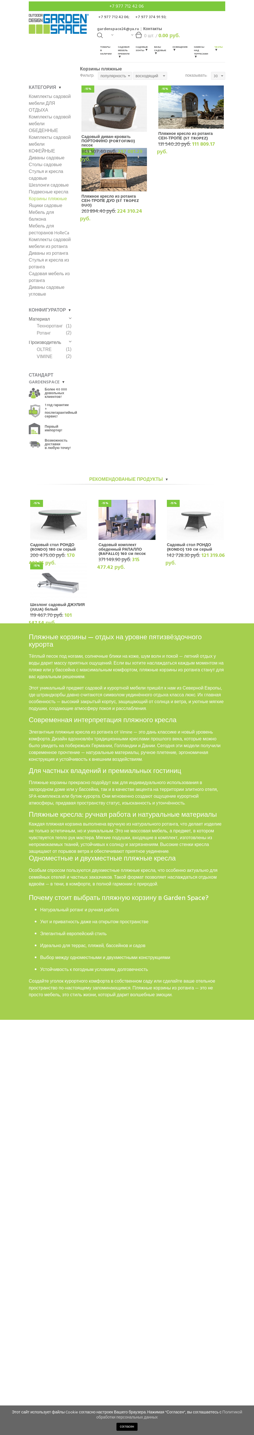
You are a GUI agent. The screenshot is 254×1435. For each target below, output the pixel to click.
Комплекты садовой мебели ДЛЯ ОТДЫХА (50, 103)
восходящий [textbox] (147, 76)
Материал (50, 319)
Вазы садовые (160, 50)
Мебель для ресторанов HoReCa (49, 229)
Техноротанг (50, 325)
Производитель (50, 342)
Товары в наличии (106, 50)
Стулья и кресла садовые (46, 175)
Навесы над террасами (201, 51)
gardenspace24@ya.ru (118, 29)
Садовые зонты (142, 48)
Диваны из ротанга (48, 253)
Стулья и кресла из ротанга (49, 263)
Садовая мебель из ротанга (49, 277)
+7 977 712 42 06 (127, 6)
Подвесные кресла (48, 192)
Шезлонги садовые (49, 185)
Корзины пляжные (48, 198)
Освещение (180, 48)
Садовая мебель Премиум (123, 51)
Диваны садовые (46, 158)
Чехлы (218, 48)
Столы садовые (45, 164)
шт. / (155, 37)
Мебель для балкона (41, 216)
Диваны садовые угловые (46, 291)
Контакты (152, 29)
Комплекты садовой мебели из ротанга (50, 243)
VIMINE (44, 356)
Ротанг (44, 333)
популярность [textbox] (113, 76)
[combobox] (115, 76)
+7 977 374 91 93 (150, 17)
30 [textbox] (216, 76)
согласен (127, 1426)
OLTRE (44, 349)
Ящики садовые (45, 205)
